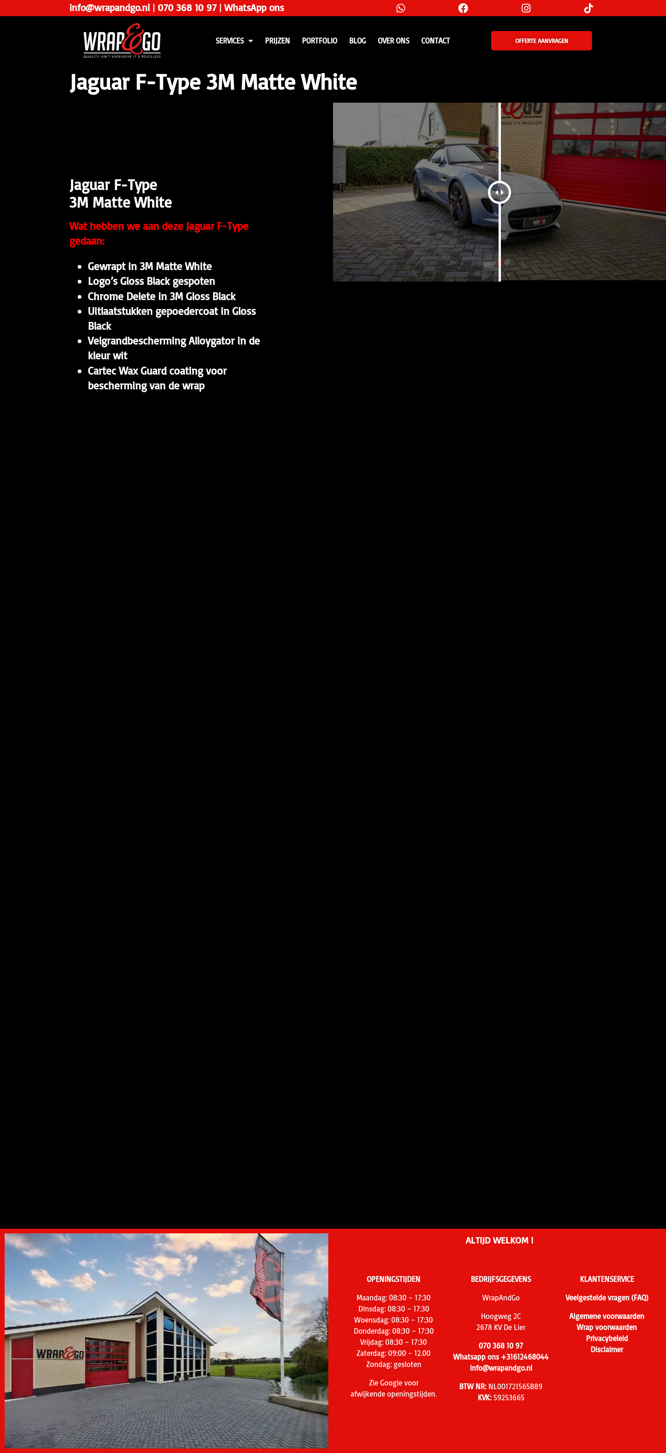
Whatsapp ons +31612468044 (501, 1356)
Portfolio (319, 40)
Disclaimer (607, 1349)
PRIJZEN (277, 40)
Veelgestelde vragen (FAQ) (607, 1297)
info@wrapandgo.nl (109, 7)
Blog (357, 40)
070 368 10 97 (187, 7)
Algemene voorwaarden (606, 1316)
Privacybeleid (607, 1338)
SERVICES (234, 40)
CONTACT (435, 40)
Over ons (393, 40)
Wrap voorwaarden (607, 1327)
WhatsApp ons (254, 7)
